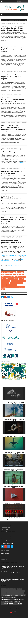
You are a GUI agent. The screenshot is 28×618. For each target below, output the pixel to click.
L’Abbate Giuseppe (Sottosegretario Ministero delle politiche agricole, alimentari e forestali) (12, 96)
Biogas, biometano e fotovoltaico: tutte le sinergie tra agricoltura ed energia (13, 50)
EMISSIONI (21, 278)
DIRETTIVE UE (23, 276)
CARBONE (4, 593)
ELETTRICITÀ (15, 278)
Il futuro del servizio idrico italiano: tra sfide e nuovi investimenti (14, 453)
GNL (19, 280)
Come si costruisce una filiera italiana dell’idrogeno (12, 151)
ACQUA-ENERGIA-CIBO (6, 272)
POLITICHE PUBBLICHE (6, 287)
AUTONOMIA (19, 588)
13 (17, 265)
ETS (2, 601)
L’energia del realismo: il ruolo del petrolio (14, 519)
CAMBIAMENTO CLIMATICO (7, 274)
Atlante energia (5, 361)
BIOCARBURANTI (20, 272)
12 (16, 265)
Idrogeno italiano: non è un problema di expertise (11, 199)
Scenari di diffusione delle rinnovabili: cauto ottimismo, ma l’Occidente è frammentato (12, 567)
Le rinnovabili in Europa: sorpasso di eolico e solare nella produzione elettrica (12, 580)
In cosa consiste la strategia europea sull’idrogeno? (11, 172)
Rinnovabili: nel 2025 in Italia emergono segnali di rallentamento (14, 561)
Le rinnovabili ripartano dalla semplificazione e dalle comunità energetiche (13, 219)
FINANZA (8, 280)
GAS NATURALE (14, 280)
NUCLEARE (4, 285)
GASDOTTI (11, 603)
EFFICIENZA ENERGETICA (6, 278)
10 (13, 265)
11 (15, 265)
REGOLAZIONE (21, 287)
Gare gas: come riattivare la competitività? (14, 503)
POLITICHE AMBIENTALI (11, 285)
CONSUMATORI (16, 276)
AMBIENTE (14, 272)
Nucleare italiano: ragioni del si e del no (14, 436)
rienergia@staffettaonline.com (9, 543)
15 (20, 265)
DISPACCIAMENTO (12, 597)
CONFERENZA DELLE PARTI (7, 276)
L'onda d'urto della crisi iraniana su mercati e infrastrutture (14, 470)
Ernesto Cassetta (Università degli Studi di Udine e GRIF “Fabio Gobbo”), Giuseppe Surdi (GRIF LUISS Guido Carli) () (13, 237)
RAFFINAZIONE (14, 287)
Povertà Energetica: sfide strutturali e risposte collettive (14, 403)
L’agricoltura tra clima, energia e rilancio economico (13, 100)
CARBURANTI (9, 593)
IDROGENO (24, 280)
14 (18, 265)
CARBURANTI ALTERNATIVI (18, 274)
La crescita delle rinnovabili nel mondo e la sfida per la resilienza (12, 573)
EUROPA (3, 280)
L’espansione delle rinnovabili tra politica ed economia (14, 420)
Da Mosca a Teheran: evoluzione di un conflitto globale (14, 487)
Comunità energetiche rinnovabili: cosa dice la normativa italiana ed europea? (13, 127)
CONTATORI (23, 595)
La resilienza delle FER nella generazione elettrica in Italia (12, 242)
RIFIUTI (3, 289)
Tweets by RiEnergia (5, 553)
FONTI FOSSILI (17, 601)
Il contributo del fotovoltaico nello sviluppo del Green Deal (12, 29)
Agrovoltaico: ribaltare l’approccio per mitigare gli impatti (11, 77)
